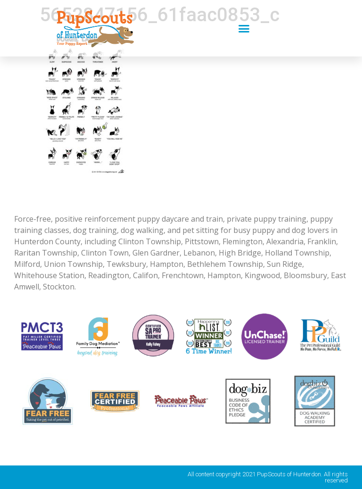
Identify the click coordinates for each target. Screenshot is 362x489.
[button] (244, 28)
